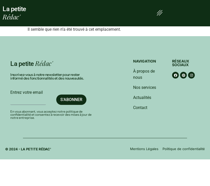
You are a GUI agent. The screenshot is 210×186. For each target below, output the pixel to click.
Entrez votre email (26, 92)
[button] (160, 13)
